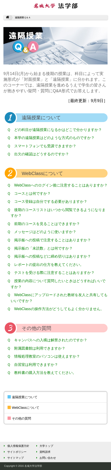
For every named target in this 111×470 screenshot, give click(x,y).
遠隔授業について (22, 397)
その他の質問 (19, 418)
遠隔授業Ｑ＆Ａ (23, 17)
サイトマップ (13, 457)
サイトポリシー (14, 451)
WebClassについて (23, 408)
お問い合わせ (45, 457)
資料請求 (42, 451)
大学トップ (44, 446)
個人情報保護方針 (16, 446)
